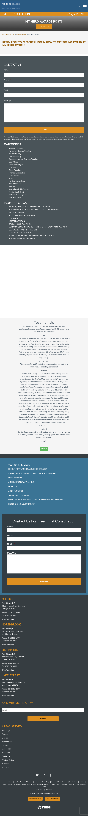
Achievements (39, 781)
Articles (82, 781)
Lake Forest (6, 748)
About (10, 781)
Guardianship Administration (23, 229)
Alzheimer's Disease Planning (22, 215)
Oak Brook (6, 755)
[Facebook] (50, 775)
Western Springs (8, 759)
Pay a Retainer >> (53, 797)
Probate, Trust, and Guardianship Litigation (29, 206)
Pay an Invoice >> (35, 797)
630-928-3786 (13, 662)
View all (44, 448)
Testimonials (55, 781)
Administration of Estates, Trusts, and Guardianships (34, 209)
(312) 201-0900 (75, 14)
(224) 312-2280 (13, 688)
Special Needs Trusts (17, 191)
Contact (64, 783)
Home (4, 781)
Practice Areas (19, 781)
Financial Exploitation (17, 172)
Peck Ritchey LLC (15, 183)
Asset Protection (17, 220)
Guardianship (14, 175)
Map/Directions (8, 618)
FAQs (47, 781)
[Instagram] (38, 775)
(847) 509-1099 (13, 637)
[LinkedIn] (44, 775)
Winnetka (5, 766)
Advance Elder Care (16, 148)
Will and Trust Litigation (18, 194)
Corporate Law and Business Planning (23, 159)
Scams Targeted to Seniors (19, 189)
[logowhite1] (10, 6)
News (11, 178)
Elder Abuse (13, 161)
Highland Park (7, 740)
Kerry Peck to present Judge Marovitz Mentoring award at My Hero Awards (44, 44)
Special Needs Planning (19, 223)
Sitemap (71, 783)
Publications (73, 781)
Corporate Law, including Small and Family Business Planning (38, 226)
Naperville (6, 751)
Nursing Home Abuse (17, 180)
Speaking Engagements (23, 783)
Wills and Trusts (15, 197)
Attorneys (29, 781)
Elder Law (12, 167)
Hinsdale (5, 744)
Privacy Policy (55, 783)
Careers (10, 783)
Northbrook (39, 788)
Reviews (64, 781)
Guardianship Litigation (20, 232)
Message (8, 101)
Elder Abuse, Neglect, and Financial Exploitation (31, 235)
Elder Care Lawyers (16, 164)
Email (7, 90)
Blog (4, 783)
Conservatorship (15, 156)
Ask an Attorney (15, 153)
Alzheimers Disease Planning (20, 151)
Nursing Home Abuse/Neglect (22, 238)
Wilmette (5, 762)
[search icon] (80, 7)
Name (7, 70)
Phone (7, 80)
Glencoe (5, 737)
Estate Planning (15, 170)
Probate (12, 186)
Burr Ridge (6, 729)
